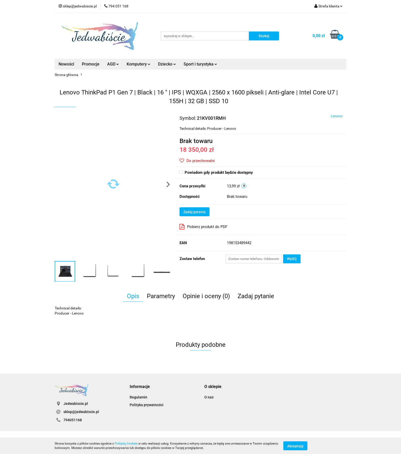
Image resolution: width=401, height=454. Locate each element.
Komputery (138, 64)
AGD (113, 64)
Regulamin (138, 397)
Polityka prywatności (146, 405)
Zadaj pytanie (194, 212)
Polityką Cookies (126, 443)
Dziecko (167, 64)
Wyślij (292, 259)
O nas (209, 397)
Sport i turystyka (200, 64)
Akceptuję (295, 446)
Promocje (90, 64)
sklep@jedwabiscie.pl (81, 412)
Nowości (66, 64)
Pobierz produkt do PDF (203, 227)
